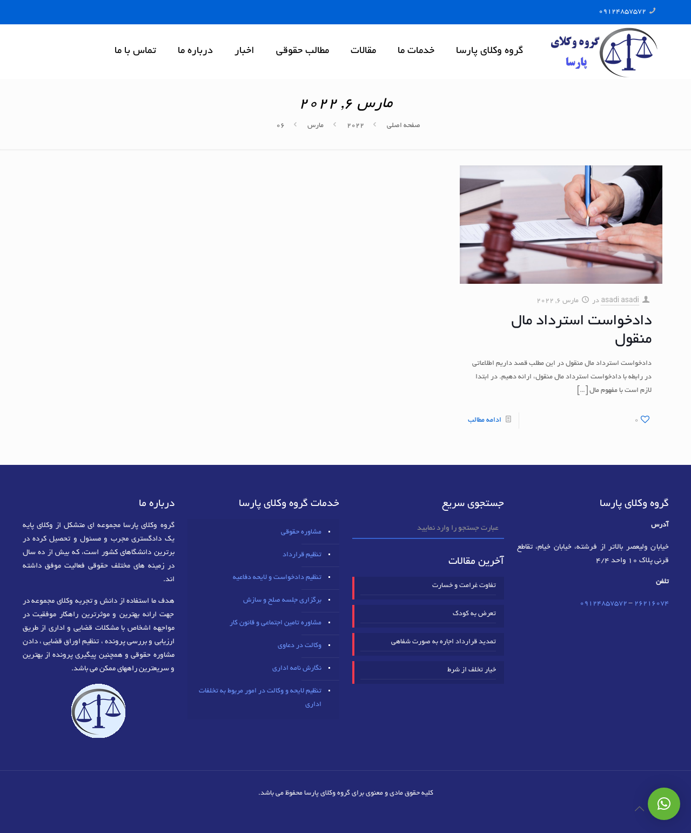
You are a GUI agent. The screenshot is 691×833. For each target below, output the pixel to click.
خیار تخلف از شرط (471, 670)
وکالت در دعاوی (299, 646)
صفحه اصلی (403, 126)
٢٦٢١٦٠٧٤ (651, 604)
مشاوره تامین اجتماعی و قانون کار (275, 623)
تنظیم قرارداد (302, 555)
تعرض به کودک (474, 614)
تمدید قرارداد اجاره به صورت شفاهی (443, 642)
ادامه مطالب (484, 420)
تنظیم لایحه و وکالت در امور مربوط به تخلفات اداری (260, 698)
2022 (355, 126)
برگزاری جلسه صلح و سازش (282, 600)
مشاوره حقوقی (301, 532)
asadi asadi (620, 301)
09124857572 (622, 12)
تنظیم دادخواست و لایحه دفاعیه (277, 578)
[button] (664, 804)
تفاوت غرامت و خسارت (464, 586)
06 (280, 126)
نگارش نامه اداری (296, 668)
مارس (315, 126)
